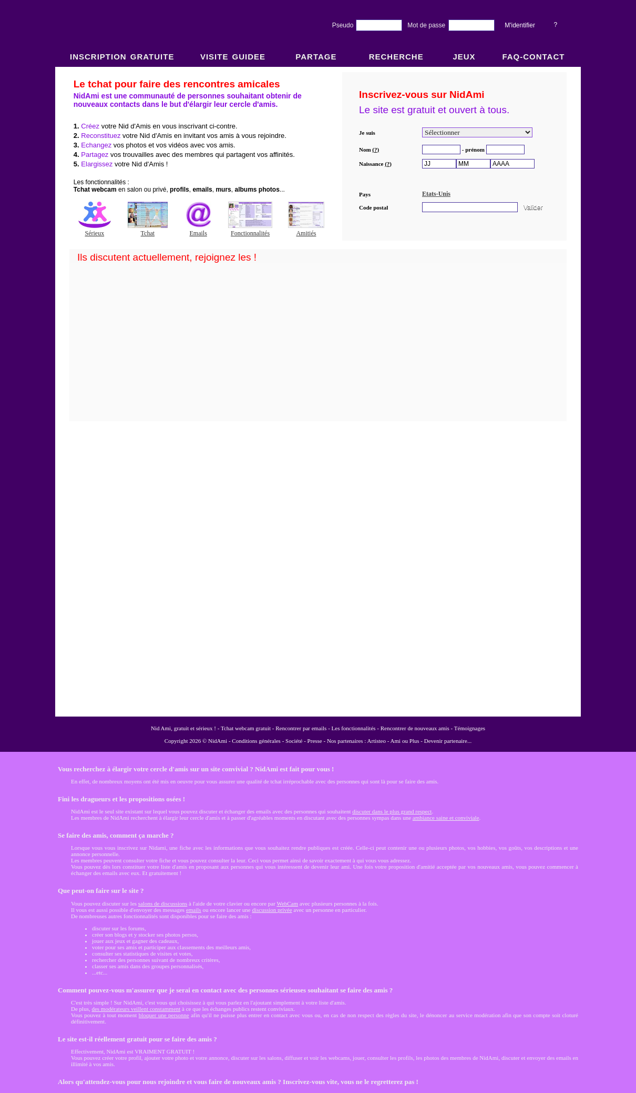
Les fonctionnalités (354, 728)
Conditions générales (256, 741)
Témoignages (469, 728)
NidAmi (217, 741)
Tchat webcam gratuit (246, 728)
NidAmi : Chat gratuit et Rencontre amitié (318, 390)
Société (293, 741)
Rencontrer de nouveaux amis (415, 728)
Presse (314, 741)
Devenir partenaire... (447, 741)
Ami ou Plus (405, 741)
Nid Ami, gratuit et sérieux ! (183, 728)
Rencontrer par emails (300, 728)
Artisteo (376, 741)
